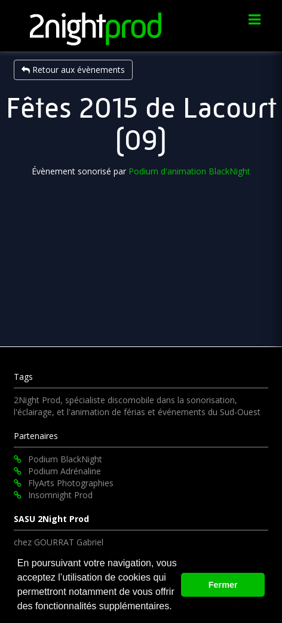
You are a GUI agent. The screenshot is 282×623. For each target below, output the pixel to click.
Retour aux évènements (73, 69)
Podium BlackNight (58, 459)
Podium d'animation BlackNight (189, 171)
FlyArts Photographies (64, 483)
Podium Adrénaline (57, 471)
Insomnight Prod (53, 495)
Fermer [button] (223, 585)
